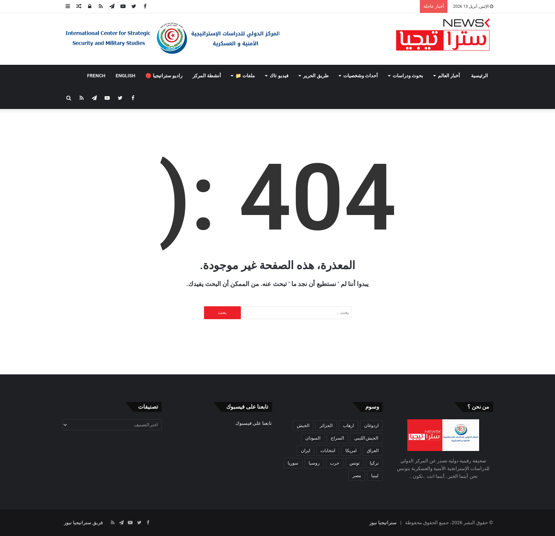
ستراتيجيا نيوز (383, 522)
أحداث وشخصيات (360, 75)
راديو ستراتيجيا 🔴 (163, 75)
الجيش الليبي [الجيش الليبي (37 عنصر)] (366, 438)
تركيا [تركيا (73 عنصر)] (374, 463)
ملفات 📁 (245, 75)
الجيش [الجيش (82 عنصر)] (303, 425)
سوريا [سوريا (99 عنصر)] (293, 463)
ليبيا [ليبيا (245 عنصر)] (375, 475)
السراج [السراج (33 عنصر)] (337, 438)
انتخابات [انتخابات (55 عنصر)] (327, 450)
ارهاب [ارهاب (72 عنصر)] (348, 425)
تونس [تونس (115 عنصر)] (354, 463)
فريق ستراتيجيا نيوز (83, 522)
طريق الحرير (316, 75)
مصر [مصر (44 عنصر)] (356, 475)
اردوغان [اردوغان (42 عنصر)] (371, 425)
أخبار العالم (449, 75)
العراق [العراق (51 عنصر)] (373, 450)
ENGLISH (125, 75)
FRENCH (96, 75)
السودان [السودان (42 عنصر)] (312, 438)
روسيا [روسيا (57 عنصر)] (314, 463)
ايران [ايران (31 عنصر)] (305, 450)
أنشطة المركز (207, 75)
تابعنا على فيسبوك (253, 423)
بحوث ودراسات (408, 75)
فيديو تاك (279, 75)
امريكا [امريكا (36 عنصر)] (350, 450)
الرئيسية (479, 75)
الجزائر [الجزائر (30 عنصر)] (326, 425)
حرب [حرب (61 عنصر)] (334, 463)
